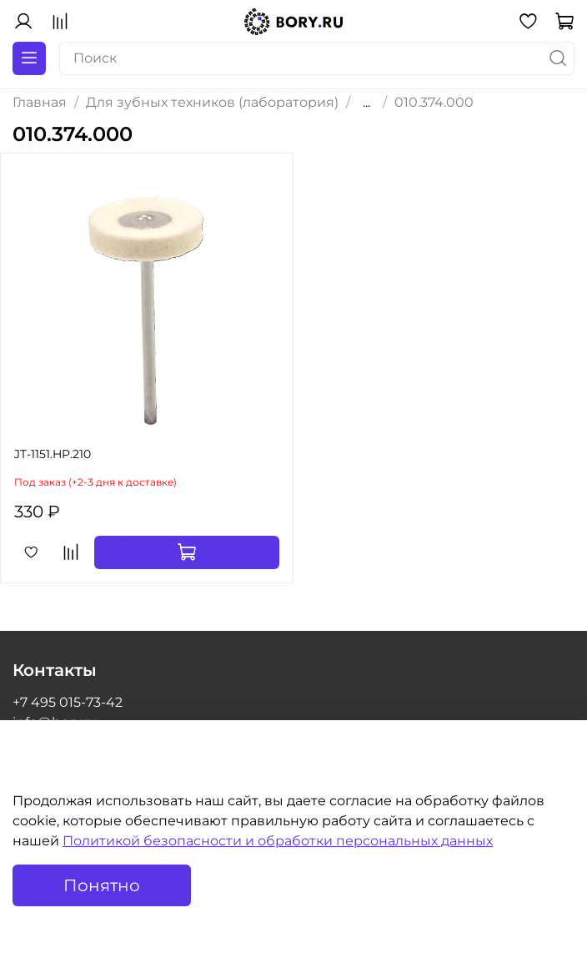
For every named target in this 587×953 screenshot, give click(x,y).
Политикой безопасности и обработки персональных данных (278, 841)
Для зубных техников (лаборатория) (212, 102)
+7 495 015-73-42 (68, 702)
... (366, 102)
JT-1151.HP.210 (52, 453)
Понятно (101, 885)
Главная (40, 102)
